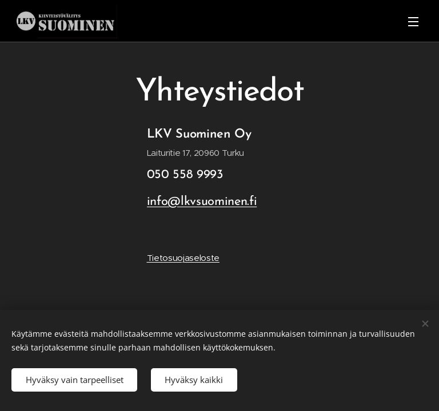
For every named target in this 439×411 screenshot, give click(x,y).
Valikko (413, 21)
